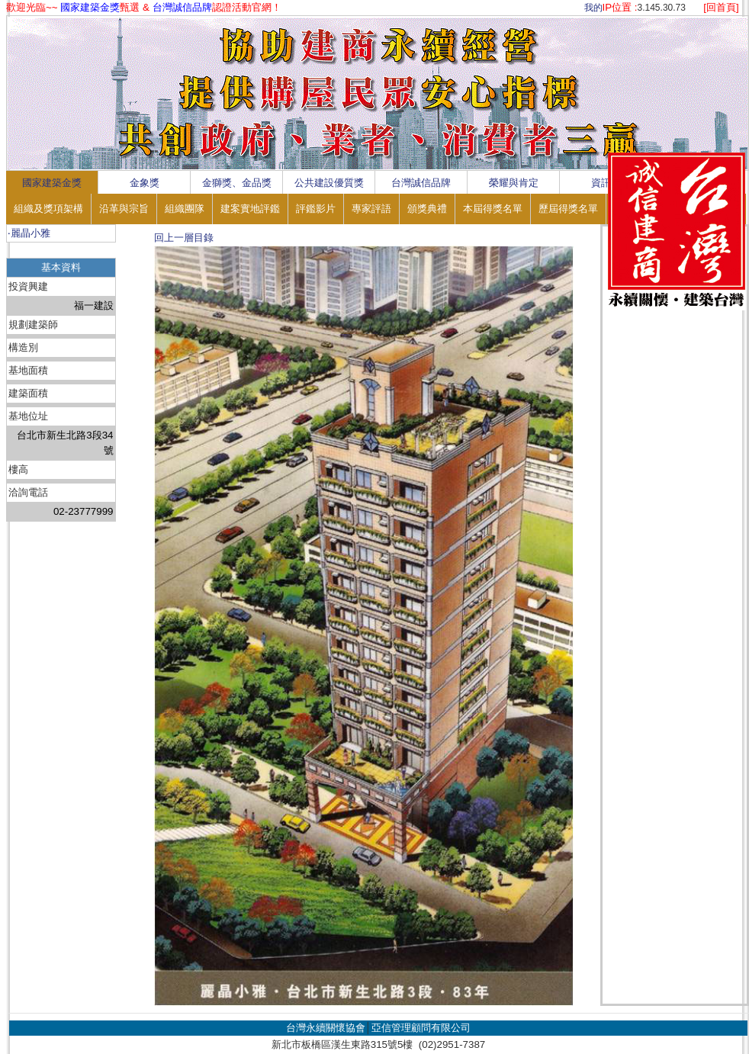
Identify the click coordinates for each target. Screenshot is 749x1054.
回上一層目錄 (184, 237)
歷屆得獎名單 (568, 208)
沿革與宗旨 (124, 208)
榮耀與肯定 (513, 182)
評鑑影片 (316, 208)
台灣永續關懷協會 (325, 1027)
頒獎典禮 (427, 208)
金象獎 (144, 182)
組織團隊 (184, 208)
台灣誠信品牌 (421, 182)
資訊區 (606, 182)
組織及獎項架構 (48, 208)
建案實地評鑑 (250, 208)
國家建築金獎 (52, 182)
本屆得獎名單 (492, 208)
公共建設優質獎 (329, 182)
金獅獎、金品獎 (237, 182)
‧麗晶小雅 (29, 233)
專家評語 (371, 208)
